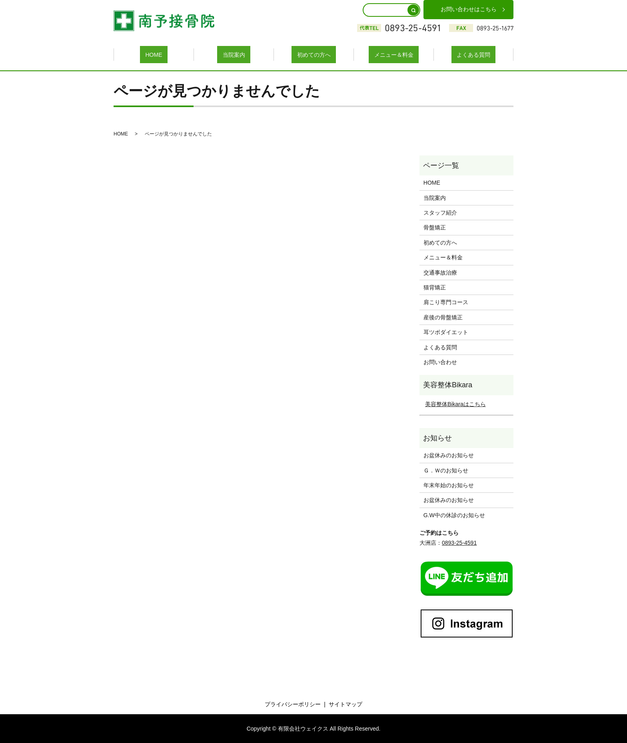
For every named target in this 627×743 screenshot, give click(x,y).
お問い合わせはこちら (469, 9)
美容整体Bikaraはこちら (455, 403)
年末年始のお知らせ (448, 485)
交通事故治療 (440, 272)
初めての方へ (314, 54)
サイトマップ (345, 704)
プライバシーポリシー (293, 704)
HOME (154, 54)
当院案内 (234, 54)
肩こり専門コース (445, 302)
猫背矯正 (434, 287)
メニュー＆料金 (393, 54)
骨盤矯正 (434, 227)
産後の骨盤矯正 (443, 316)
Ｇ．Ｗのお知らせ (445, 469)
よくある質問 (473, 54)
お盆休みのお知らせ (448, 455)
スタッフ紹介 (440, 212)
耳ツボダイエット (445, 332)
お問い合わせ (440, 362)
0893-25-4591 (459, 542)
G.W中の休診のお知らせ (454, 514)
